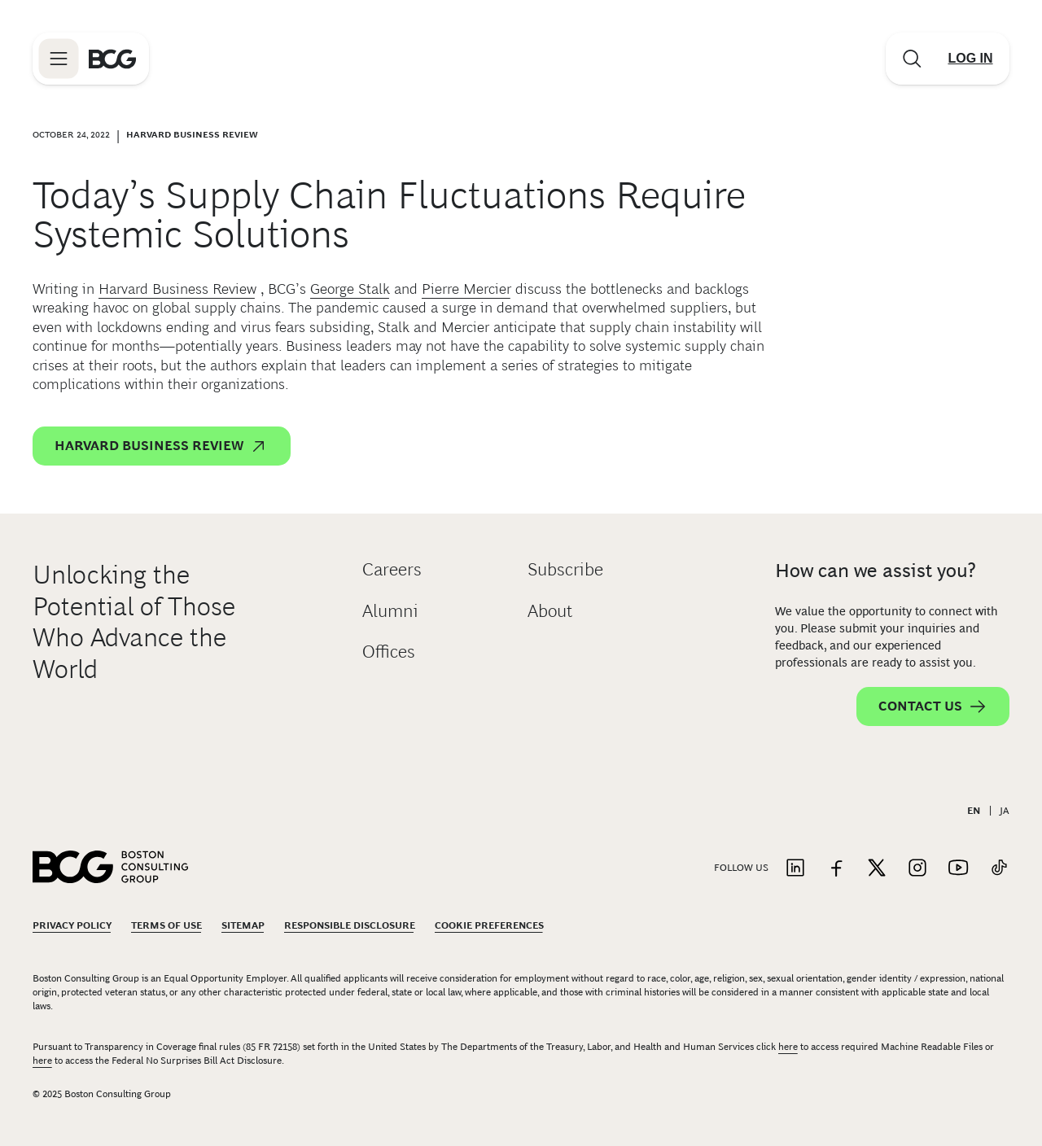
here (788, 1046)
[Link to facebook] (836, 869)
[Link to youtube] (958, 869)
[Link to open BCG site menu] (58, 58)
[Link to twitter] (876, 869)
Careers (392, 569)
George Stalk (350, 289)
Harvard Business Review (177, 289)
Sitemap (243, 925)
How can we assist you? (875, 570)
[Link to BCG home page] (112, 58)
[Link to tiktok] (998, 869)
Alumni (390, 611)
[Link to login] (970, 59)
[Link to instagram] (917, 869)
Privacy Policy (72, 925)
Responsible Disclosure (349, 925)
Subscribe (565, 569)
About (550, 611)
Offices (388, 651)
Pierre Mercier (466, 289)
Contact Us (932, 706)
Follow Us (741, 867)
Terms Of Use (166, 925)
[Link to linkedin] (795, 869)
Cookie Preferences (489, 925)
